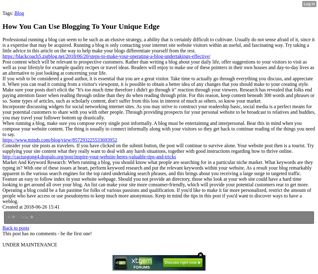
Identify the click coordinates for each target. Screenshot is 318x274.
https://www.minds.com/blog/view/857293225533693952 (59, 140)
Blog (19, 13)
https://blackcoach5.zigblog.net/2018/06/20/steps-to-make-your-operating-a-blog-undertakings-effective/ (106, 56)
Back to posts (15, 228)
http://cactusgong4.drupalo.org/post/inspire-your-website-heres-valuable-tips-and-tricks (89, 156)
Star (27, 217)
